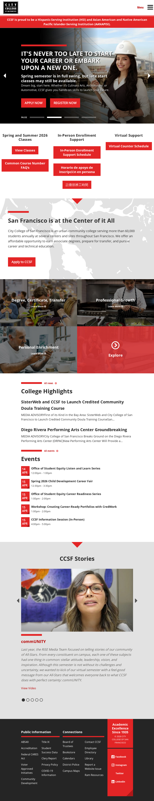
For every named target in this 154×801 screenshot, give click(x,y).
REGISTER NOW (65, 103)
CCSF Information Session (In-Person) (57, 519)
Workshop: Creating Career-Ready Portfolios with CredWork (74, 507)
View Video (28, 688)
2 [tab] (27, 700)
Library (89, 758)
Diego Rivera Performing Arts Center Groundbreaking (74, 429)
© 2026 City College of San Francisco (120, 739)
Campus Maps (71, 771)
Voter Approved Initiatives (27, 769)
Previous (18, 600)
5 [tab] (41, 700)
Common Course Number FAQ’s (25, 165)
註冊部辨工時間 (77, 185)
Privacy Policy (50, 764)
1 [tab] (23, 700)
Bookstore (69, 752)
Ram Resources (94, 775)
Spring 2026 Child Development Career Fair (62, 481)
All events (49, 450)
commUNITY (33, 641)
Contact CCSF (93, 742)
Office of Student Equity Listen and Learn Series (65, 468)
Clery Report (49, 758)
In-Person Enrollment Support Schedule (77, 152)
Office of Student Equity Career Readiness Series (66, 494)
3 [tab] (32, 700)
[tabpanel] (77, 630)
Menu (140, 7)
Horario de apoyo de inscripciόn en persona (77, 169)
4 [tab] (36, 700)
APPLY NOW (34, 103)
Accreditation (29, 748)
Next (136, 600)
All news (48, 383)
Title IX (45, 742)
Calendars (69, 758)
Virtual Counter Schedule (129, 146)
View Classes (25, 150)
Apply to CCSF (22, 262)
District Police (71, 764)
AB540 (25, 742)
